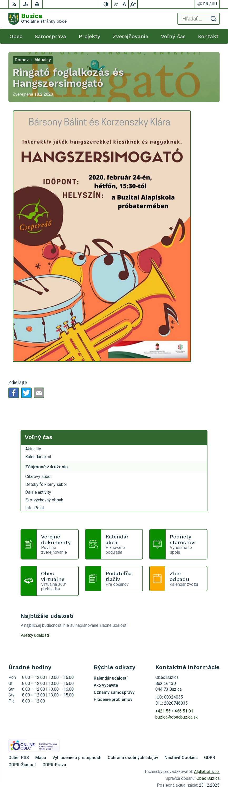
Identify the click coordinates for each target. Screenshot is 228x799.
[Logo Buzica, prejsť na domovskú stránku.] (37, 19)
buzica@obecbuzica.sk (176, 717)
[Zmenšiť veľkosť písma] (116, 4)
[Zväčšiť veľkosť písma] (133, 4)
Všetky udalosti (35, 635)
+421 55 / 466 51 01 (174, 711)
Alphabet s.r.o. (207, 771)
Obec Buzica (208, 778)
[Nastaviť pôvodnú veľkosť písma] (124, 4)
